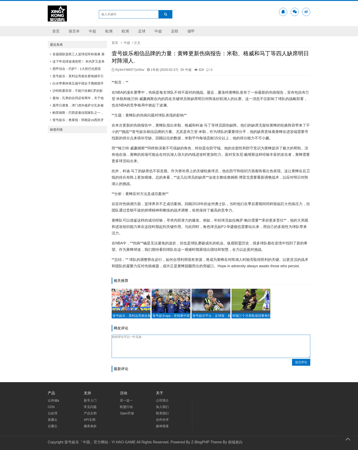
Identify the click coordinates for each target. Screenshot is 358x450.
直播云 (52, 419)
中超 (92, 31)
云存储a (53, 400)
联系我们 (162, 413)
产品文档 (90, 413)
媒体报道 (162, 426)
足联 (174, 31)
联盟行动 (126, 407)
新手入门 (90, 400)
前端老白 (235, 442)
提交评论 (301, 362)
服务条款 (90, 426)
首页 (56, 31)
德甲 (191, 31)
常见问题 (90, 407)
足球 (141, 31)
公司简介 (162, 400)
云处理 (52, 413)
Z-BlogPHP (200, 442)
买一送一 (126, 400)
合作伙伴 (162, 419)
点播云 (52, 426)
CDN (51, 407)
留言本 (74, 31)
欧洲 (109, 31)
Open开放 (127, 413)
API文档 (89, 419)
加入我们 (162, 407)
